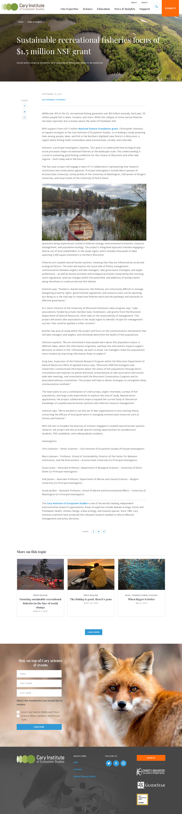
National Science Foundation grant (98, 128)
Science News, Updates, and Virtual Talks (40, 717)
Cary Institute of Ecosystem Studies (67, 503)
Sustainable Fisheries (54, 99)
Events (144, 2)
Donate (170, 8)
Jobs (76, 762)
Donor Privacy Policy (85, 776)
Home (20, 22)
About (134, 2)
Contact (78, 769)
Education (103, 9)
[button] (94, 239)
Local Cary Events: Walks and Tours (40, 712)
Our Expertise (69, 9)
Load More (93, 632)
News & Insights (124, 9)
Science (88, 9)
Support (145, 9)
